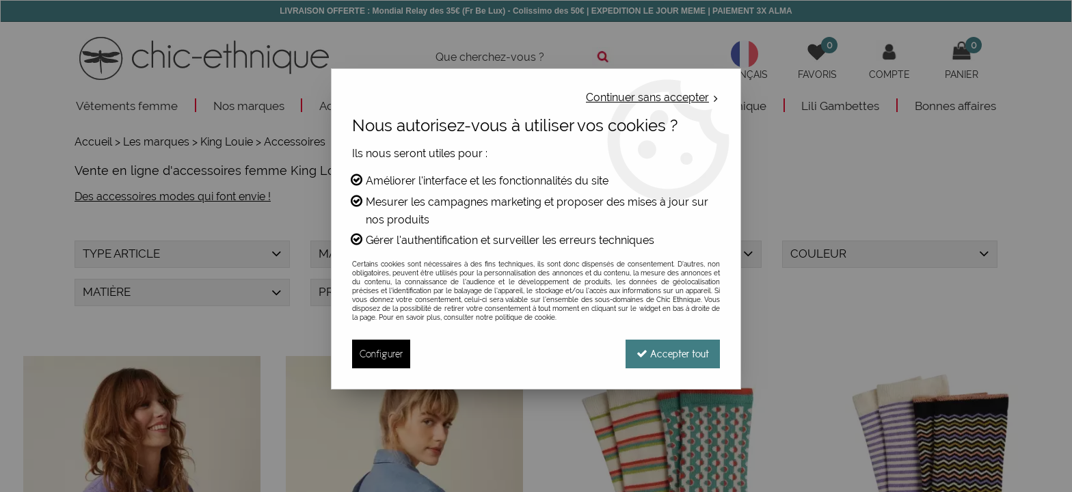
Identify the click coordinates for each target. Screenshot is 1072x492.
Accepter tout (672, 353)
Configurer (381, 353)
